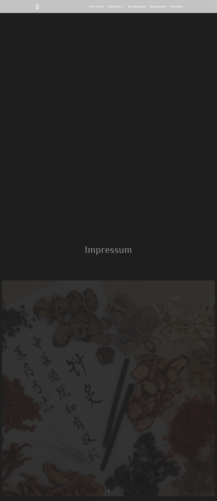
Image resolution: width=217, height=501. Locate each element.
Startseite (96, 7)
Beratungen (137, 7)
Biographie (158, 7)
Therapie (115, 7)
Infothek (176, 7)
